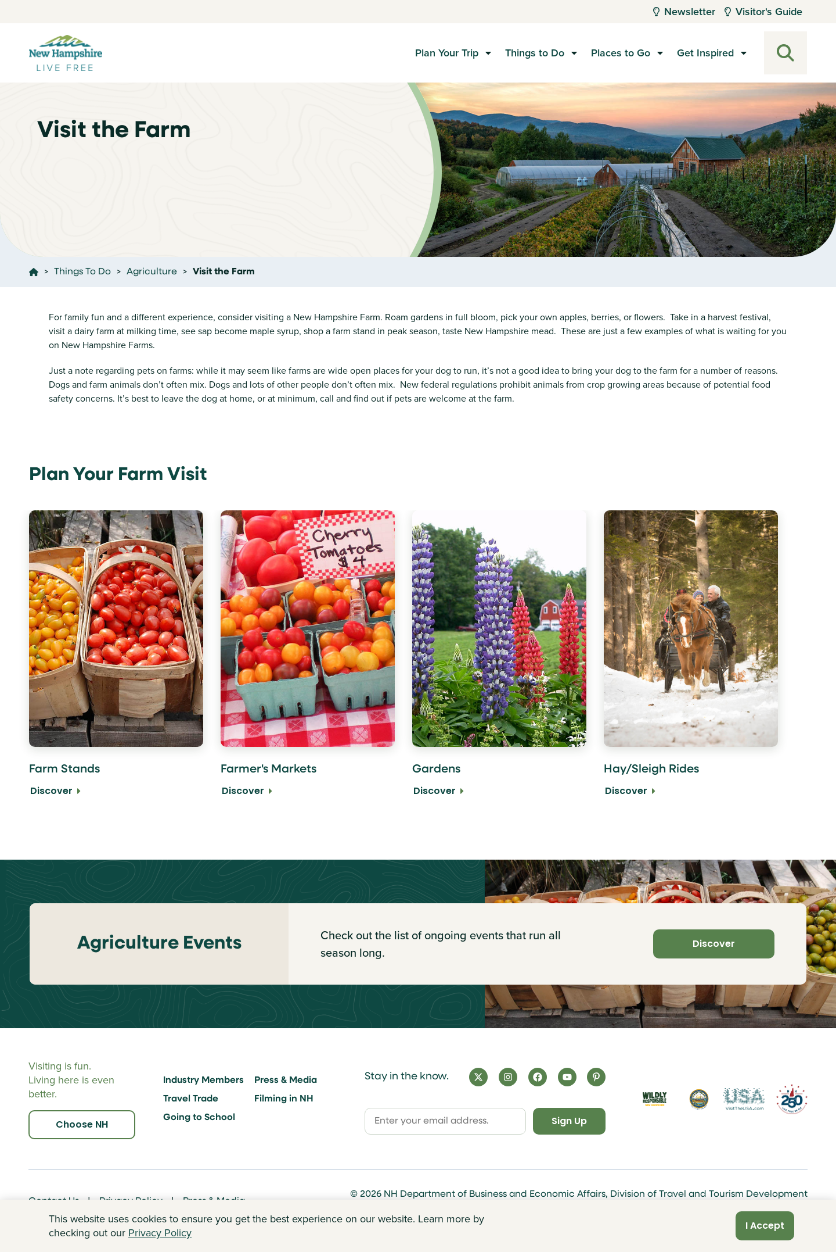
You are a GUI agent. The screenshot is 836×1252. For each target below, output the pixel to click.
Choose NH (82, 1124)
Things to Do (534, 52)
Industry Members (203, 1080)
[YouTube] (567, 1077)
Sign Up (569, 1121)
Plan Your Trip (446, 52)
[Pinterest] (596, 1077)
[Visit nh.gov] (699, 1099)
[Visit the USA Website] (743, 1099)
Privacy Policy (160, 1232)
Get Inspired (705, 52)
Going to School (199, 1117)
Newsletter (684, 11)
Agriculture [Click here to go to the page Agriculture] (152, 272)
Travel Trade (190, 1099)
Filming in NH (284, 1099)
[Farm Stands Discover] (116, 661)
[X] (478, 1077)
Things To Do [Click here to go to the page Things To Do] (82, 272)
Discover (714, 943)
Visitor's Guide (763, 11)
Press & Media (285, 1080)
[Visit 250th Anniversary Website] (792, 1099)
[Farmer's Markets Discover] (308, 661)
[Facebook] (537, 1077)
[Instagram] (508, 1077)
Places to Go (620, 52)
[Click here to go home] (33, 272)
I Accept (764, 1225)
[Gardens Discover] (499, 661)
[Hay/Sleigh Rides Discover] (691, 661)
